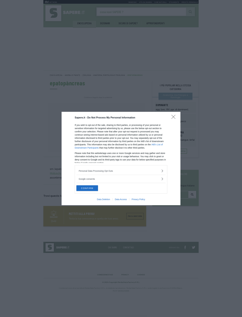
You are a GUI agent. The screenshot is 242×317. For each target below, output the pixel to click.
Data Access (121, 199)
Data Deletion (103, 199)
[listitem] (121, 170)
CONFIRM (91, 188)
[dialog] (121, 159)
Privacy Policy (138, 199)
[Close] (174, 118)
